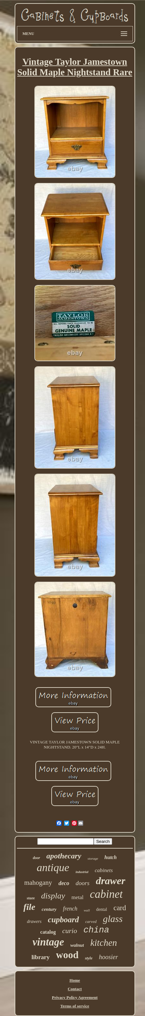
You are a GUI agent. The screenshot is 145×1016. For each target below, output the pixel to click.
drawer (110, 880)
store (31, 898)
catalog (48, 932)
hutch (111, 857)
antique (53, 867)
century (49, 909)
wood (67, 954)
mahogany (38, 882)
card (119, 908)
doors (82, 883)
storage (93, 858)
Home (74, 980)
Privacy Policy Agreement (75, 997)
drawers (34, 921)
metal (77, 897)
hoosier (108, 956)
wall (87, 910)
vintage (48, 942)
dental (101, 909)
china (96, 930)
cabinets (104, 870)
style (88, 958)
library (41, 957)
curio (69, 931)
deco (63, 883)
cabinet (106, 894)
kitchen (103, 943)
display (53, 895)
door (36, 858)
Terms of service (74, 1006)
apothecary (64, 856)
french (70, 908)
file (29, 907)
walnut (77, 945)
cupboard (63, 919)
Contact (75, 988)
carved (91, 921)
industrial (82, 872)
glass (113, 918)
